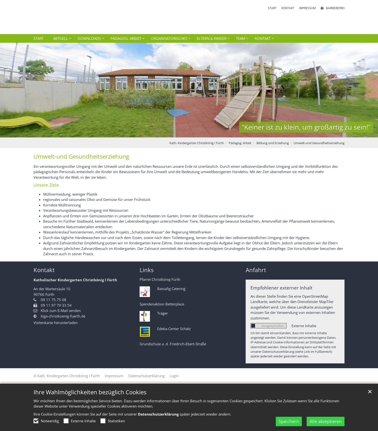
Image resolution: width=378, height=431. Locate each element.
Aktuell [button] (60, 38)
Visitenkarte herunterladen (56, 322)
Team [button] (240, 38)
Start (39, 38)
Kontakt (44, 270)
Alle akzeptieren (326, 421)
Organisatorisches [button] (169, 38)
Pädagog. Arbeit (240, 143)
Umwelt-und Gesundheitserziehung (319, 143)
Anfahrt (256, 270)
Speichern (289, 421)
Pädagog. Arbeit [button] (125, 38)
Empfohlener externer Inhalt (281, 288)
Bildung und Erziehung (272, 143)
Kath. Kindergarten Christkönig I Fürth (196, 143)
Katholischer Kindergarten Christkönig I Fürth (75, 279)
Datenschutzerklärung (158, 414)
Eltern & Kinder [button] (211, 38)
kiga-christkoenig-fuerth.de (63, 316)
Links (147, 270)
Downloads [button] (89, 38)
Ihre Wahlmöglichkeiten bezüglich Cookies (90, 392)
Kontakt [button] (263, 38)
